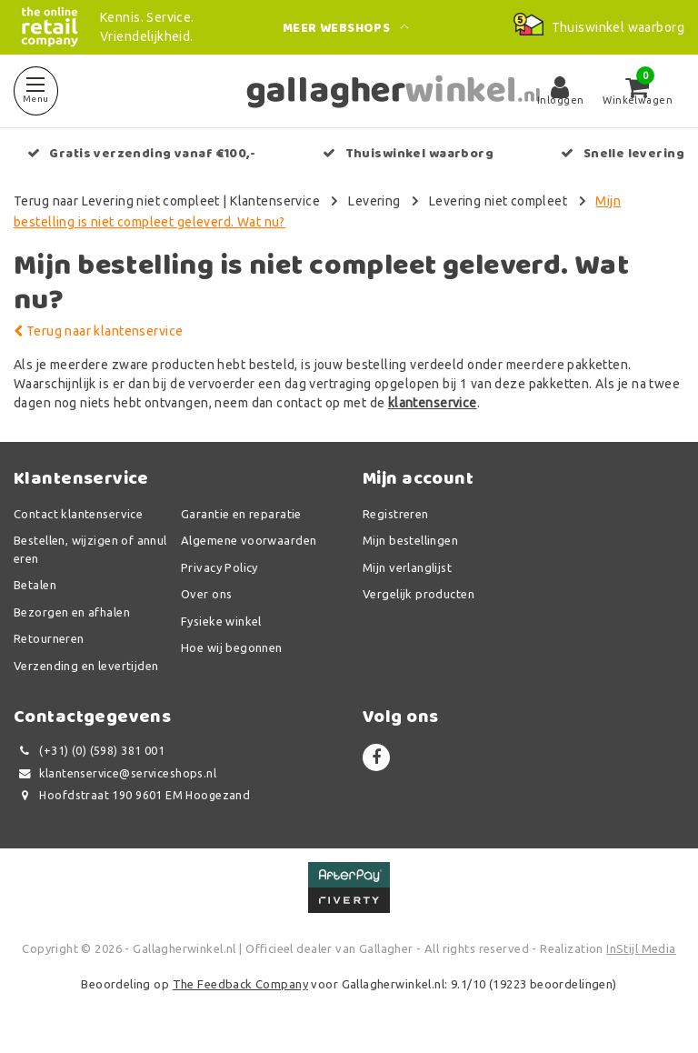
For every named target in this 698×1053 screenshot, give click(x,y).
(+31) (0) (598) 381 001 (89, 750)
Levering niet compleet (498, 201)
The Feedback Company (240, 984)
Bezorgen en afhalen (72, 612)
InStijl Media (640, 948)
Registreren (396, 513)
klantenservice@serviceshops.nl (115, 773)
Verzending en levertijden (86, 665)
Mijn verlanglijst (407, 567)
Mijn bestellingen (410, 540)
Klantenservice (275, 201)
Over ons (206, 593)
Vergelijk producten (418, 593)
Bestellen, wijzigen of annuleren (90, 549)
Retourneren (49, 638)
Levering (374, 201)
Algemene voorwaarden (248, 540)
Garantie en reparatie (241, 513)
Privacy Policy (219, 567)
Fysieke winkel (221, 621)
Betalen (35, 584)
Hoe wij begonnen (232, 647)
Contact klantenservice (78, 513)
